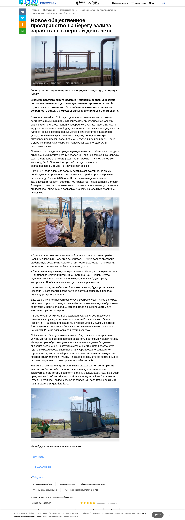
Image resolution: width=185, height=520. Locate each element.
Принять (157, 515)
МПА (151, 3)
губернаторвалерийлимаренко (45, 490)
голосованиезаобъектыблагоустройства (81, 490)
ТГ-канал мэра (138, 3)
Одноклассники (41, 467)
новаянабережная (67, 484)
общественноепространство (93, 484)
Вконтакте (38, 456)
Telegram (37, 477)
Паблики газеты (120, 3)
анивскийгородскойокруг (43, 484)
